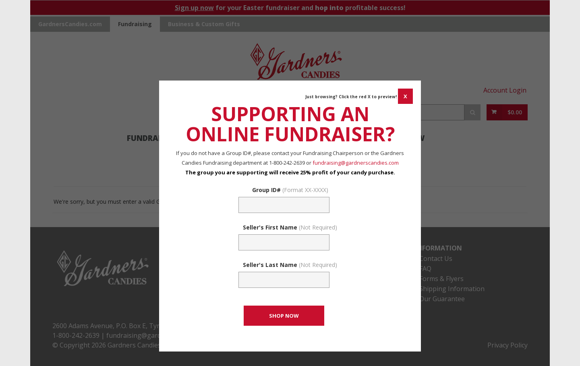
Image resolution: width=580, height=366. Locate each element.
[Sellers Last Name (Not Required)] (283, 280)
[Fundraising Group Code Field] (283, 205)
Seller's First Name (290, 227)
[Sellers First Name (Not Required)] (283, 242)
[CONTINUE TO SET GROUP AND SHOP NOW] (284, 316)
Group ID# (290, 190)
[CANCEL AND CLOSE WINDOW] (405, 96)
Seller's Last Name (290, 265)
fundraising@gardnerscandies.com (356, 162)
